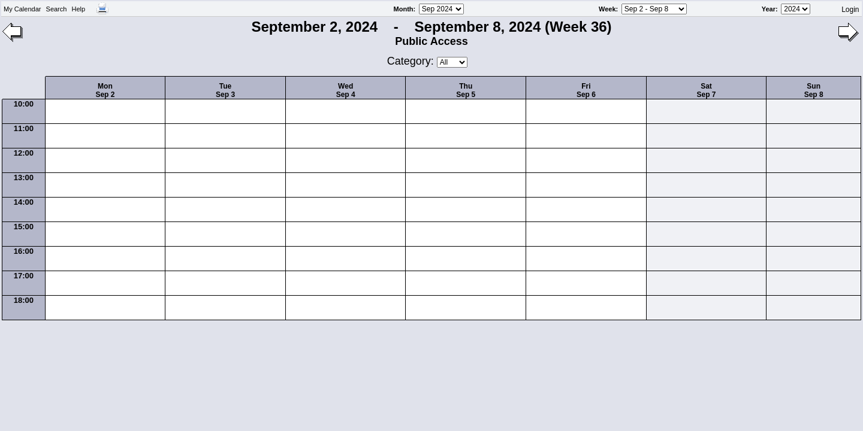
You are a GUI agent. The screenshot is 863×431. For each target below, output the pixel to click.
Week (607, 9)
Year (769, 9)
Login (850, 9)
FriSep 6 (586, 90)
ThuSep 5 (465, 90)
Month (404, 9)
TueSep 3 (225, 90)
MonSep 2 (104, 90)
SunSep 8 (813, 90)
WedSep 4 (345, 90)
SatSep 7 (706, 90)
